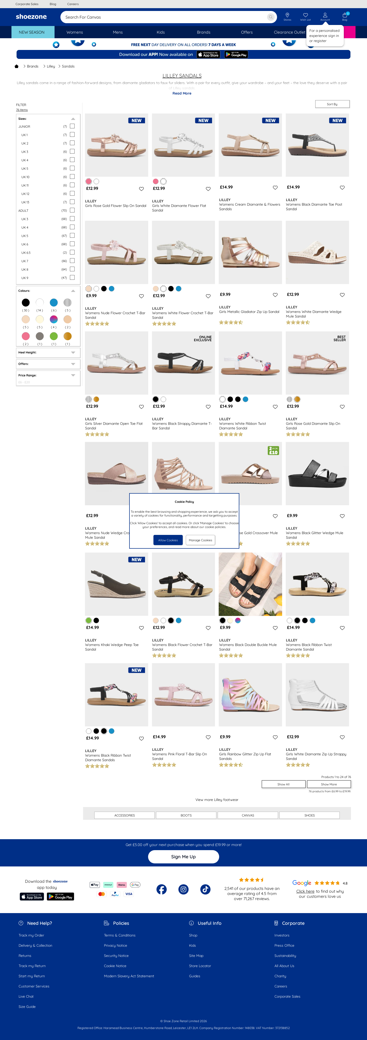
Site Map (196, 955)
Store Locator (200, 966)
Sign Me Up (183, 857)
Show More (329, 784)
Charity (280, 976)
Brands (30, 66)
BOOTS (186, 815)
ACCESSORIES (124, 815)
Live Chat (26, 996)
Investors (282, 935)
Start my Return (32, 976)
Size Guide (27, 1006)
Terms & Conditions (120, 935)
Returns (25, 955)
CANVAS (248, 815)
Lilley (49, 66)
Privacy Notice (115, 945)
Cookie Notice (115, 966)
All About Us (284, 966)
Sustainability (285, 955)
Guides (194, 976)
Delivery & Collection (35, 945)
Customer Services (34, 986)
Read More (182, 93)
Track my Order (31, 935)
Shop (193, 935)
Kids (192, 945)
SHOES (310, 815)
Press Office (284, 945)
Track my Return (32, 966)
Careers (280, 986)
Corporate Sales (287, 996)
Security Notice (116, 955)
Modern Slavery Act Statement (129, 976)
